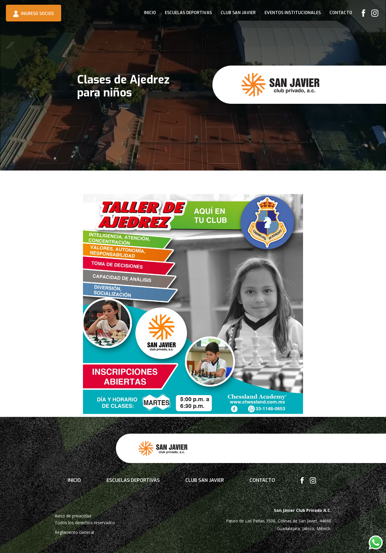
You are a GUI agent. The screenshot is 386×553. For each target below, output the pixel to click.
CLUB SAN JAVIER (238, 13)
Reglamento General (74, 532)
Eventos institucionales (292, 13)
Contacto (341, 13)
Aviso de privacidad (73, 516)
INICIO (150, 13)
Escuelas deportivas (188, 13)
